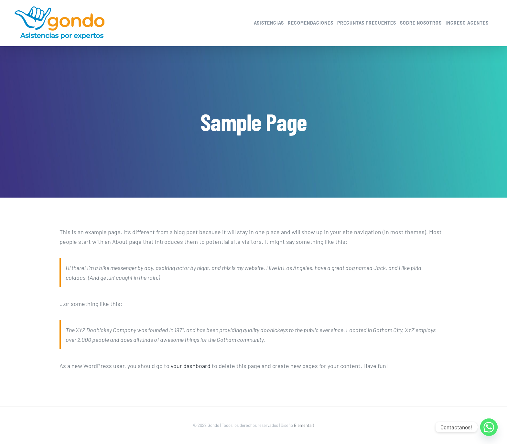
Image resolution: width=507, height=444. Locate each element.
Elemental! (304, 425)
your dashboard (190, 365)
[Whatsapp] (489, 427)
